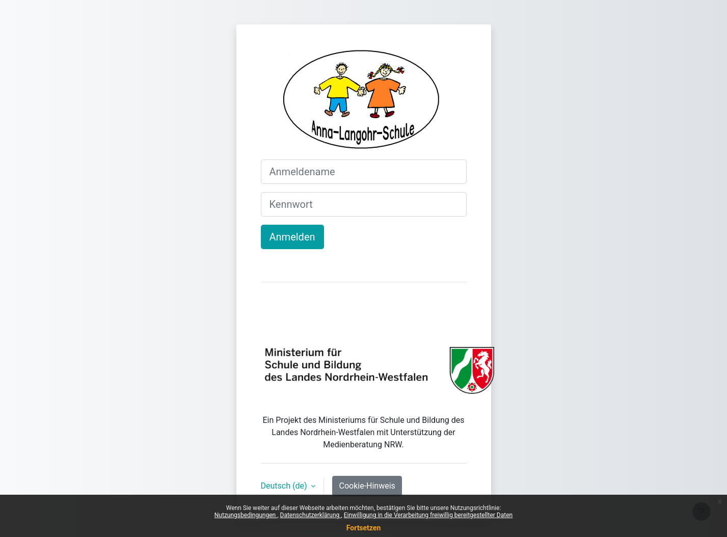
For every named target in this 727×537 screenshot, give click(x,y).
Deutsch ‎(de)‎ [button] (285, 486)
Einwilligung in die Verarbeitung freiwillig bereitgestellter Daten (428, 515)
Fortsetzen (363, 528)
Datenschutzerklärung (310, 515)
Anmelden (292, 237)
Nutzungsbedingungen (245, 515)
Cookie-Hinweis (367, 486)
